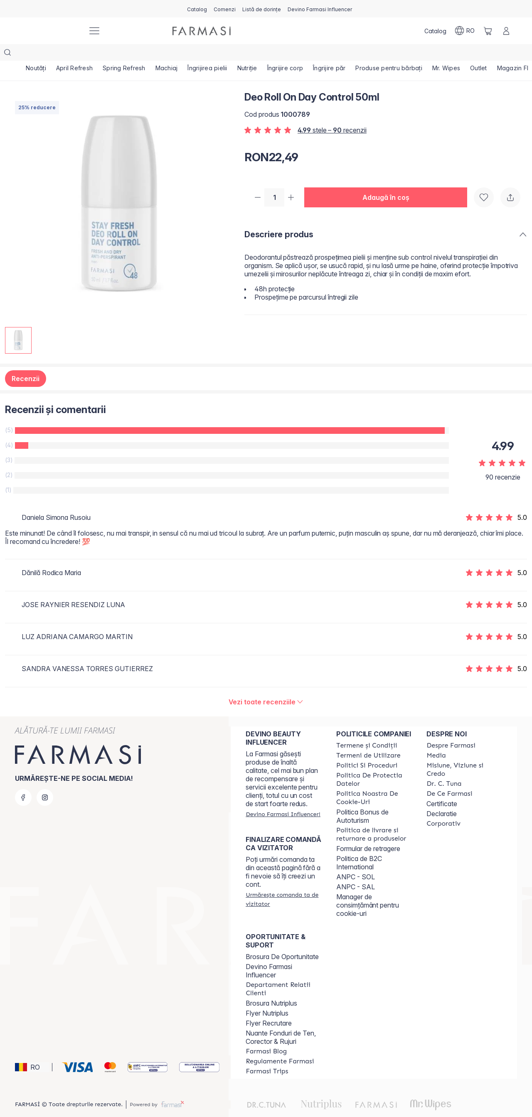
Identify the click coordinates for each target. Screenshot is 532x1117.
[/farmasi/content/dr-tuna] (443, 767)
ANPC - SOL (355, 860)
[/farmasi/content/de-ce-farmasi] (449, 777)
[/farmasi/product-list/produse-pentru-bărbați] (388, 54)
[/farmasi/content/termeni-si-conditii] (366, 729)
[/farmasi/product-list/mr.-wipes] (446, 54)
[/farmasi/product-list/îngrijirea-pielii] (207, 54)
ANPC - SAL (355, 870)
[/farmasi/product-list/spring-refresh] (124, 54)
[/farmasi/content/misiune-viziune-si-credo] (464, 753)
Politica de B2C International (359, 846)
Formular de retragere (368, 832)
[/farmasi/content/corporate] (443, 807)
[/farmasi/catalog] (197, 9)
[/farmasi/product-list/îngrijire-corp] (285, 54)
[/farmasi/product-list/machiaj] (166, 54)
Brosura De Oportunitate (282, 940)
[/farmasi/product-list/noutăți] (36, 54)
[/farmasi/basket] (488, 31)
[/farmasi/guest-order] (283, 882)
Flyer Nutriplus (267, 996)
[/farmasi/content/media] (436, 739)
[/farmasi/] (50, 31)
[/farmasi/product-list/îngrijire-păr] (329, 54)
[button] (389, 181)
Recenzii (25, 362)
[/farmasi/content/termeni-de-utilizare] (368, 739)
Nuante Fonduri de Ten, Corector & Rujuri (281, 1020)
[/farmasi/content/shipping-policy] (374, 817)
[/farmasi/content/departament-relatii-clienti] (283, 972)
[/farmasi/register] (224, 9)
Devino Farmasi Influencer (269, 954)
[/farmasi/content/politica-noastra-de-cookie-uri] (374, 781)
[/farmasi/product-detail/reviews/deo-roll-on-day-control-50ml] (266, 685)
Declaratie (441, 797)
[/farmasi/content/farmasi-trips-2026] (267, 1055)
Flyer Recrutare (269, 1006)
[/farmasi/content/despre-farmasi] (450, 729)
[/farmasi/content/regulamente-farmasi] (280, 1045)
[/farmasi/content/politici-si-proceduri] (366, 749)
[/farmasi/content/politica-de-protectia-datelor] (374, 763)
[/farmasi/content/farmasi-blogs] (266, 1035)
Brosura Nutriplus (271, 986)
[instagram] (45, 781)
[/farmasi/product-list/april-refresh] (74, 54)
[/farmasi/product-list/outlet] (478, 54)
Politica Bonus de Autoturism (362, 799)
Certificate (441, 787)
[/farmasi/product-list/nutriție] (247, 54)
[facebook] (23, 781)
